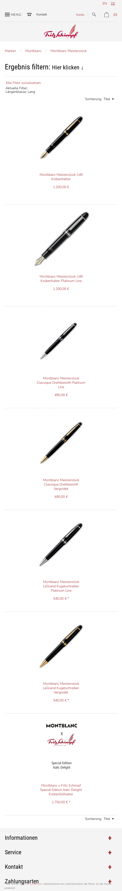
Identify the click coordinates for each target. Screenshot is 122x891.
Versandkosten (34, 884)
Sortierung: (93, 99)
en (105, 3)
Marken (10, 51)
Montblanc (33, 51)
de (113, 3)
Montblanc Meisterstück (69, 51)
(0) (108, 14)
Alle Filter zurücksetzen (23, 83)
